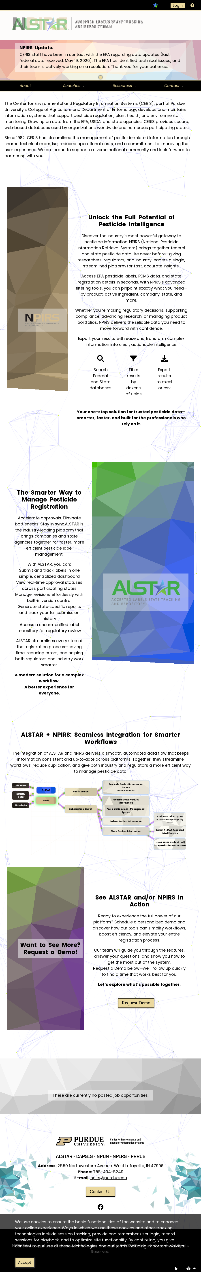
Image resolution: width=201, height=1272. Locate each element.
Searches (71, 85)
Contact (172, 85)
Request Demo (136, 1002)
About (25, 85)
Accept (24, 1262)
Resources (122, 85)
